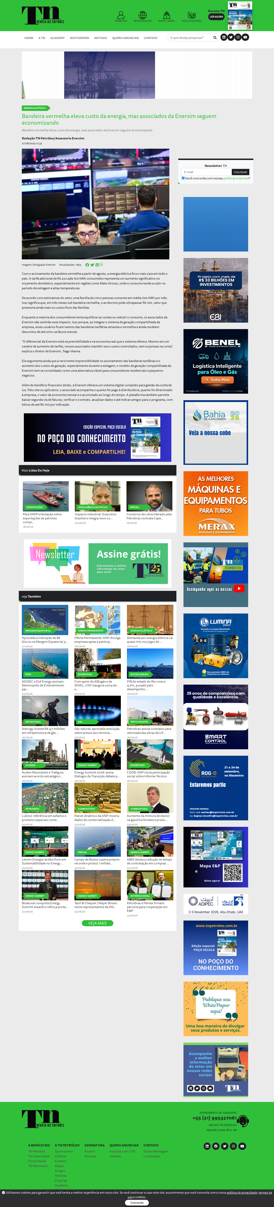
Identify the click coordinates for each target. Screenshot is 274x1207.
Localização (151, 1156)
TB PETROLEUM (143, 17)
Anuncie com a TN (122, 1151)
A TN (41, 38)
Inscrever (240, 172)
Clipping (60, 1180)
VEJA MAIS (97, 923)
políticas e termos (236, 178)
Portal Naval (37, 1161)
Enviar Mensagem (156, 1151)
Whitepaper (79, 38)
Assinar (89, 1151)
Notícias (60, 1175)
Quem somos (64, 1151)
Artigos (100, 38)
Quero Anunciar (125, 38)
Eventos (60, 1161)
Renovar (90, 1156)
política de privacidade (242, 1192)
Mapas (59, 1165)
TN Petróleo (36, 1151)
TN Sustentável (39, 1156)
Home (28, 38)
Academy (57, 38)
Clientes (60, 1156)
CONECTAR (121, 17)
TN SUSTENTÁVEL (192, 17)
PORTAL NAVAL (166, 17)
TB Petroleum (38, 1165)
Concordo (137, 1202)
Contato (150, 38)
